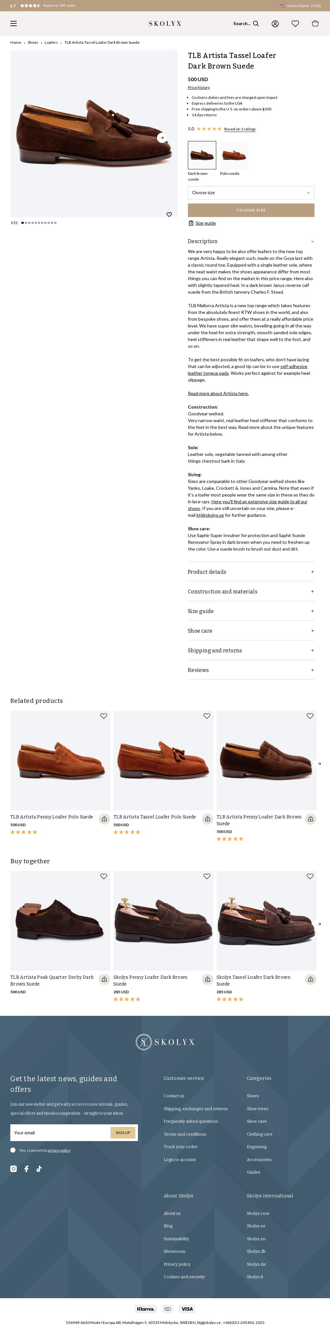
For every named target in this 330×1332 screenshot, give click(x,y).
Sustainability (176, 1238)
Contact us (174, 1095)
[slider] (94, 133)
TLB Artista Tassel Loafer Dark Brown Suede (102, 42)
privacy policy (59, 1150)
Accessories (259, 1159)
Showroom (174, 1251)
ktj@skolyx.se (210, 515)
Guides (253, 1172)
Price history (199, 87)
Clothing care (260, 1134)
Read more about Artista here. (218, 393)
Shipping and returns (251, 650)
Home (15, 42)
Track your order (181, 1146)
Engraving (257, 1146)
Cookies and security (184, 1276)
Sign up (123, 1132)
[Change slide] (22, 223)
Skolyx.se (256, 1225)
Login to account (180, 1159)
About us (172, 1213)
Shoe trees (257, 1108)
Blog (168, 1225)
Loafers (51, 42)
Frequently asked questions (191, 1121)
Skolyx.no (256, 1238)
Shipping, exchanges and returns (196, 1108)
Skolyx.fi (255, 1276)
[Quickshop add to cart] (104, 819)
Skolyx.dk (256, 1251)
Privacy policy (177, 1264)
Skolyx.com (258, 1213)
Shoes (33, 42)
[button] (50, 5)
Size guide (202, 223)
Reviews (251, 670)
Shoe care (257, 1121)
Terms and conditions (185, 1134)
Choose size (251, 192)
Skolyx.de (256, 1264)
